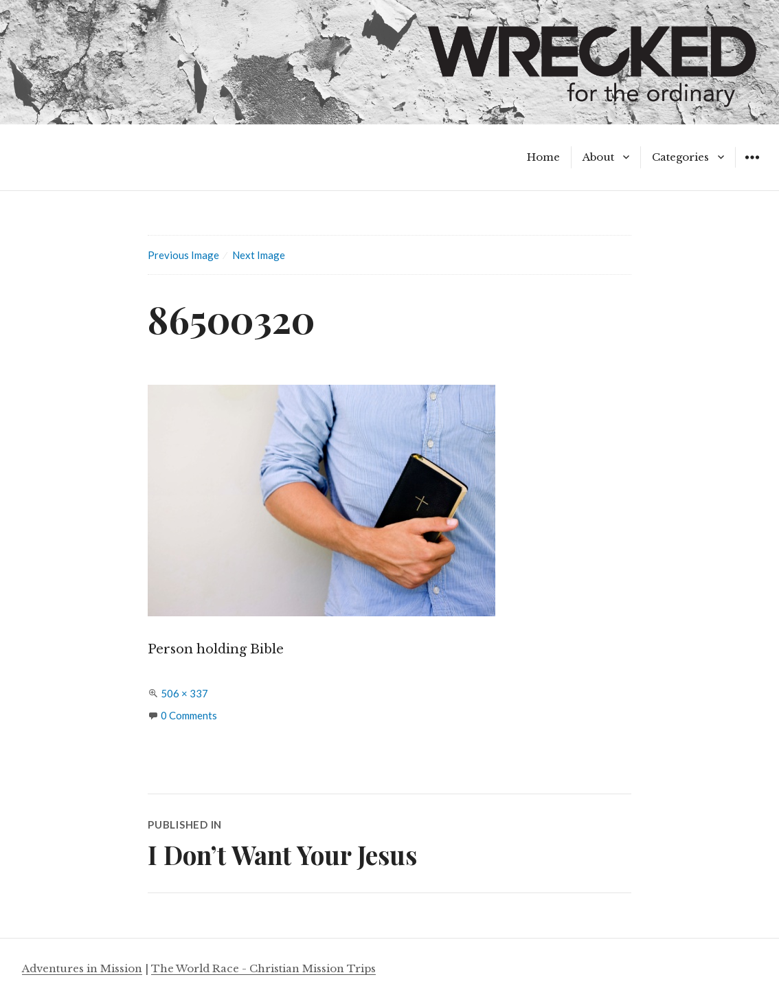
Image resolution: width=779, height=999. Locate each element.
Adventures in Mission (82, 968)
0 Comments (189, 715)
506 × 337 (184, 693)
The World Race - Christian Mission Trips (263, 968)
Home (543, 157)
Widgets (752, 167)
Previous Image (183, 255)
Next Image (258, 255)
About (598, 157)
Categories (680, 157)
